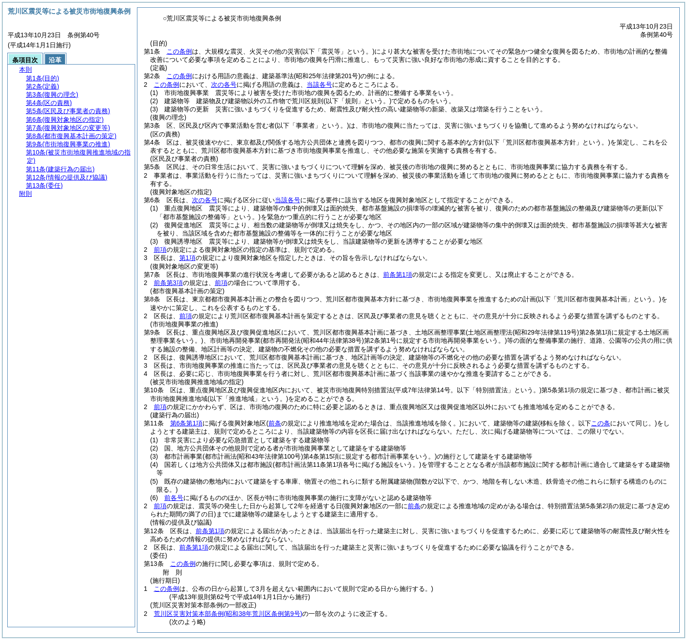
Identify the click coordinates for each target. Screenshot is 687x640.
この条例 (179, 51)
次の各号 (224, 84)
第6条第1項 (186, 423)
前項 (160, 249)
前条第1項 (397, 274)
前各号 (173, 497)
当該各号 (319, 84)
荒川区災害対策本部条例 (228, 613)
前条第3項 (168, 282)
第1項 (187, 257)
